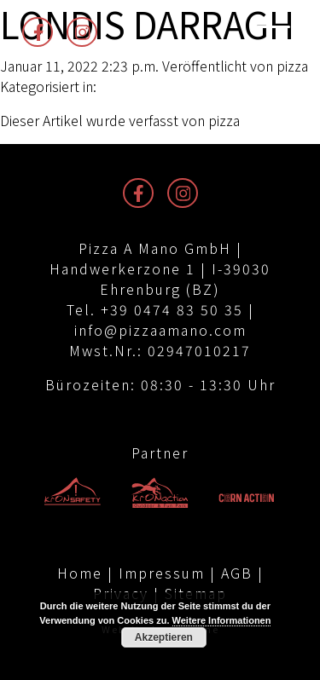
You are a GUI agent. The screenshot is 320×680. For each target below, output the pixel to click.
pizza (292, 65)
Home (79, 572)
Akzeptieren (164, 637)
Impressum (162, 572)
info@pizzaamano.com (160, 330)
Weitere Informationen (221, 620)
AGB (237, 572)
